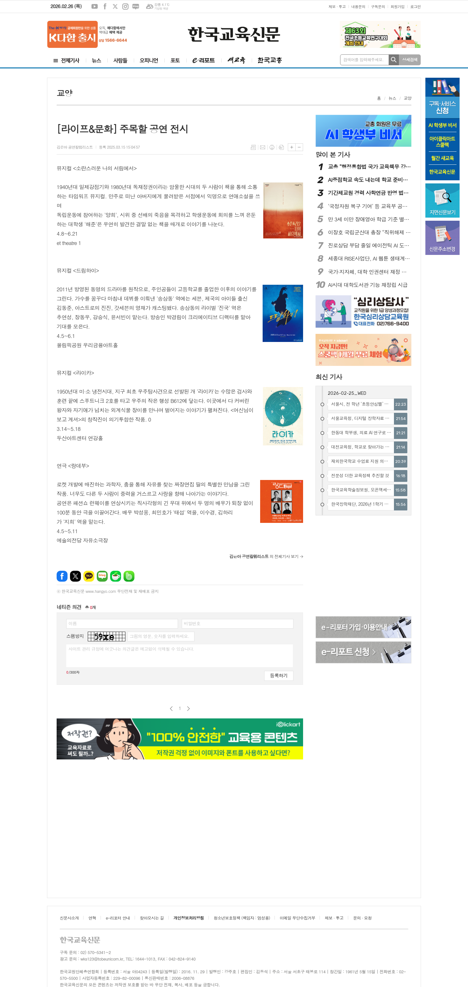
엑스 (115, 6)
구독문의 (378, 6)
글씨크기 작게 (299, 147)
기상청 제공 (161, 9)
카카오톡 (88, 576)
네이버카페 (115, 576)
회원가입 (398, 6)
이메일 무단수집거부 (297, 918)
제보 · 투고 (337, 6)
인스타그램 (125, 6)
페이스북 (105, 6)
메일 (263, 147)
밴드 (129, 576)
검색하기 (394, 59)
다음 (188, 708)
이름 (72, 623)
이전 (171, 708)
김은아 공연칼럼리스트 (75, 147)
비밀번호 (192, 623)
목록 (253, 147)
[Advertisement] (364, 567)
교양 (407, 98)
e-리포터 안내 (118, 918)
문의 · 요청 (362, 918)
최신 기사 (329, 376)
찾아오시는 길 (152, 918)
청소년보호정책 (241, 918)
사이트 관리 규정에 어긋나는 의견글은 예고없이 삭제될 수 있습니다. (131, 649)
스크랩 (281, 147)
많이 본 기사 (333, 154)
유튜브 (94, 6)
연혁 (92, 918)
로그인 (415, 6)
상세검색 (410, 59)
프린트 (272, 147)
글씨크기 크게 (292, 147)
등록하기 (279, 675)
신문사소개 (69, 918)
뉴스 (392, 98)
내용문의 (358, 6)
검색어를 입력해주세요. (363, 60)
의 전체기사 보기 (263, 556)
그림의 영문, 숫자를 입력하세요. (159, 636)
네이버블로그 (135, 6)
